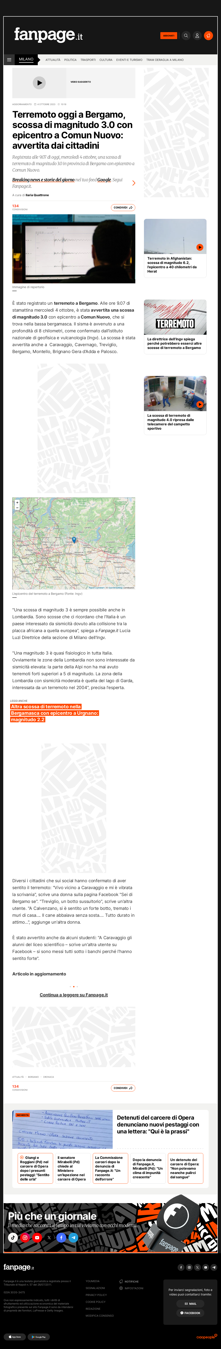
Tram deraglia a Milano (165, 60)
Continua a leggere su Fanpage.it (74, 994)
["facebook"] (61, 1238)
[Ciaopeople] (207, 1338)
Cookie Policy (96, 1301)
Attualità (53, 60)
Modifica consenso (100, 1315)
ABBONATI (168, 35)
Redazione (93, 1308)
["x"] (49, 1238)
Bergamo (33, 1077)
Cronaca (48, 1077)
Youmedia (92, 1281)
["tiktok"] (13, 1238)
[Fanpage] (19, 1267)
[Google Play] (39, 1336)
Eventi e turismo (129, 60)
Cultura (105, 60)
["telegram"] (73, 1238)
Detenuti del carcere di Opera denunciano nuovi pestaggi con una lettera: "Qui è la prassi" (158, 1124)
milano (26, 59)
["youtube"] (37, 1238)
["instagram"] (25, 1238)
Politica (70, 60)
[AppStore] (15, 1336)
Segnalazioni (95, 1288)
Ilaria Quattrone (37, 195)
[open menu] (9, 59)
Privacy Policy (96, 1295)
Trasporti (88, 60)
